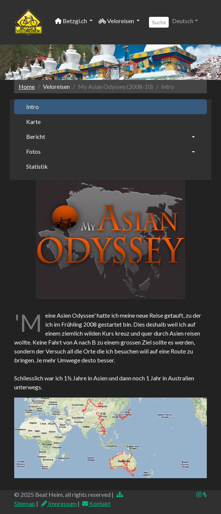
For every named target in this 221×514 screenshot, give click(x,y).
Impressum (58, 503)
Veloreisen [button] (117, 20)
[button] (185, 20)
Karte (33, 121)
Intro (32, 106)
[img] (204, 495)
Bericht (35, 136)
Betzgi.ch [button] (71, 20)
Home (27, 86)
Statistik (37, 166)
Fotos (33, 151)
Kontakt (96, 503)
